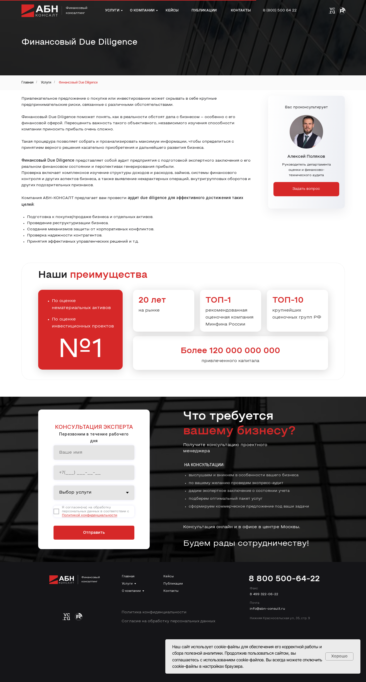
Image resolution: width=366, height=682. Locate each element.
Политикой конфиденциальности (89, 515)
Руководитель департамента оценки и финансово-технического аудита (306, 170)
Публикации (173, 583)
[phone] (94, 472)
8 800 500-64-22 (284, 579)
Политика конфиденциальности (154, 612)
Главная (27, 82)
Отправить (94, 533)
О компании (131, 591)
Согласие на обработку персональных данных (168, 621)
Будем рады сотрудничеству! (246, 543)
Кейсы (168, 576)
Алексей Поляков (306, 157)
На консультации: (204, 464)
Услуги (46, 82)
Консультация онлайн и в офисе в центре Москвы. (241, 527)
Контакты (170, 591)
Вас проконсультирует (306, 107)
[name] (94, 452)
